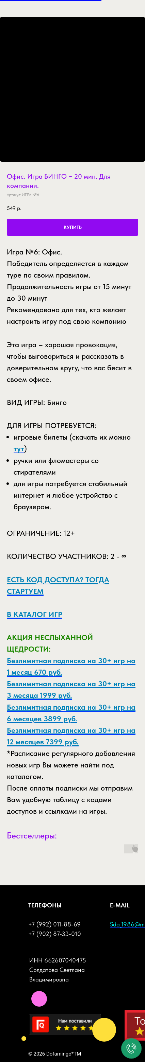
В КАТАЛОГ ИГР (34, 614)
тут (19, 448)
